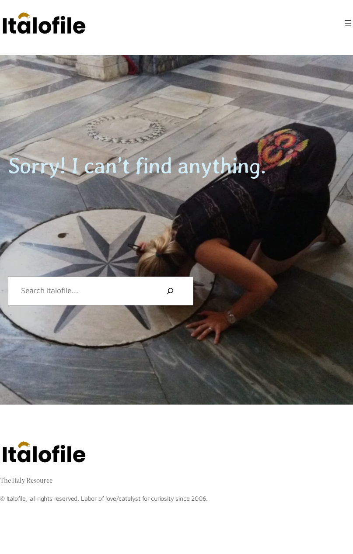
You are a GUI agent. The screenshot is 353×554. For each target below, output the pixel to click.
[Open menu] (348, 23)
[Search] (170, 291)
